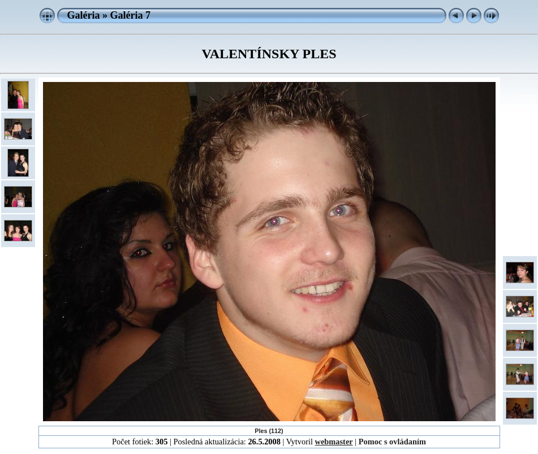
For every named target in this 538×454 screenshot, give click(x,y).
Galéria (83, 15)
